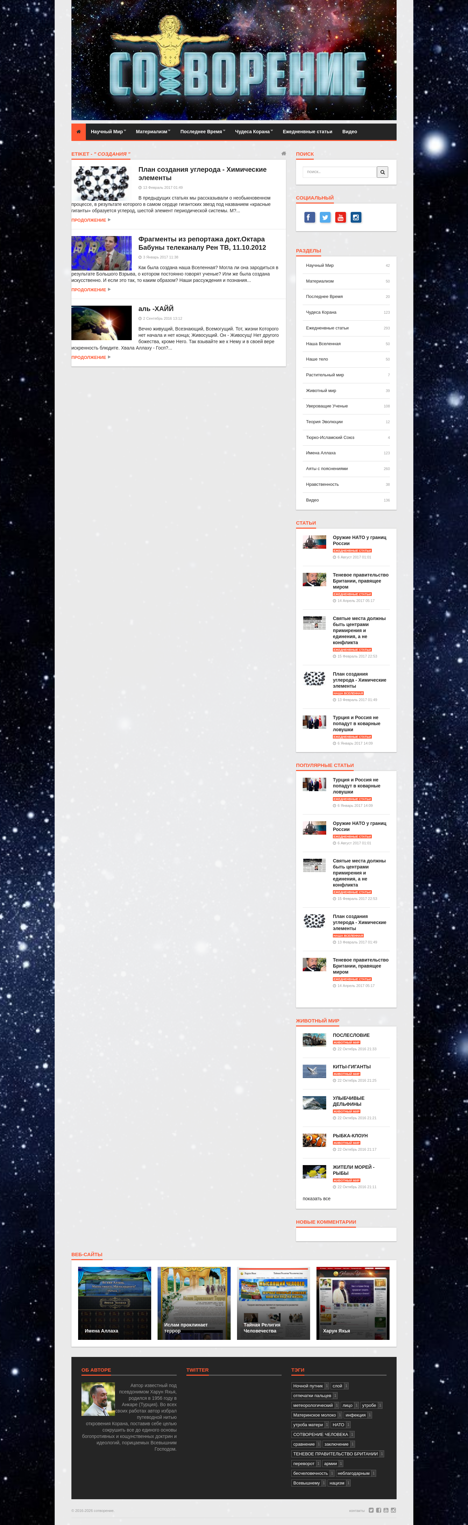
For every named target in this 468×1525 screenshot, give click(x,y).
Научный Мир (107, 131)
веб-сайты (87, 1254)
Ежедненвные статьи (308, 131)
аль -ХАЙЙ (156, 308)
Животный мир (321, 390)
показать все (317, 1198)
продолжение (88, 220)
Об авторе (96, 1370)
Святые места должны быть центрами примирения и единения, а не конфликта (359, 630)
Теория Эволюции (324, 422)
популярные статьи (325, 765)
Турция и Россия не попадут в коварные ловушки (357, 723)
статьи (306, 523)
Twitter (197, 1370)
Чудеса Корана (252, 131)
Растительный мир (325, 375)
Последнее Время (201, 131)
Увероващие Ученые (327, 406)
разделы (308, 250)
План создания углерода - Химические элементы (360, 680)
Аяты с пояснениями (327, 468)
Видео (349, 131)
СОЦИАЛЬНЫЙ (315, 198)
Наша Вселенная (323, 343)
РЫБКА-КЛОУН (350, 1135)
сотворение (104, 1511)
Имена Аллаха (321, 453)
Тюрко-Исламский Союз (330, 437)
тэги (297, 1370)
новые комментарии (326, 1222)
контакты (357, 1511)
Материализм (152, 131)
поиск (305, 154)
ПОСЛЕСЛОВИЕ (351, 1035)
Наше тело (317, 359)
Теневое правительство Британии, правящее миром (361, 581)
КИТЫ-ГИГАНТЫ (352, 1066)
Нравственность (322, 484)
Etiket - (100, 154)
